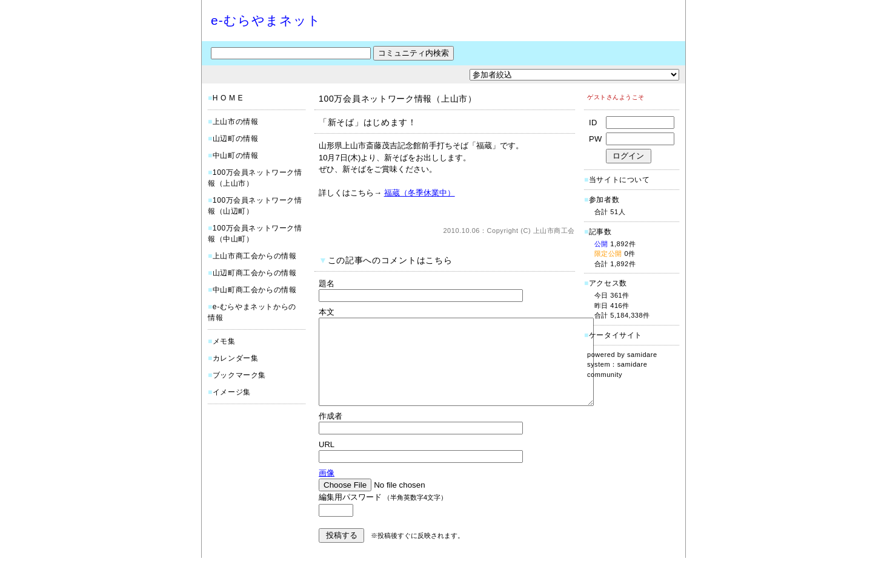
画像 (326, 491)
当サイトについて (619, 179)
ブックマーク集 (239, 375)
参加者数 (601, 199)
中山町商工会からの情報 (255, 290)
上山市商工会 (554, 230)
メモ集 (224, 341)
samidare (642, 354)
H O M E (228, 98)
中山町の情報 (236, 155)
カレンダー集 (236, 358)
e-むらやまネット (266, 20)
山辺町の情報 (236, 138)
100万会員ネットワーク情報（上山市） (398, 98)
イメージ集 (232, 392)
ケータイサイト (615, 335)
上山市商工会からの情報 (255, 256)
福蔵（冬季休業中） (419, 192)
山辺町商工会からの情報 (255, 273)
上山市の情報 (236, 121)
